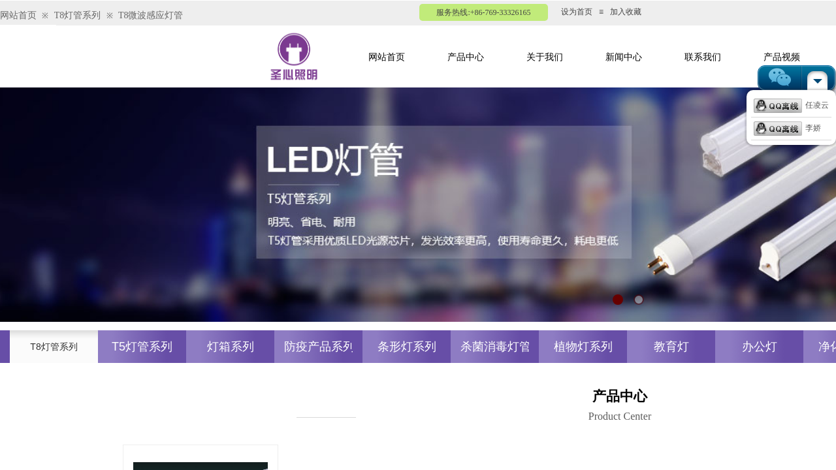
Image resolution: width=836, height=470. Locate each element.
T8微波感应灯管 (151, 15)
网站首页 (18, 15)
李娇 (787, 128)
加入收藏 (625, 11)
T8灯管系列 (77, 15)
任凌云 (791, 105)
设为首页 (576, 11)
